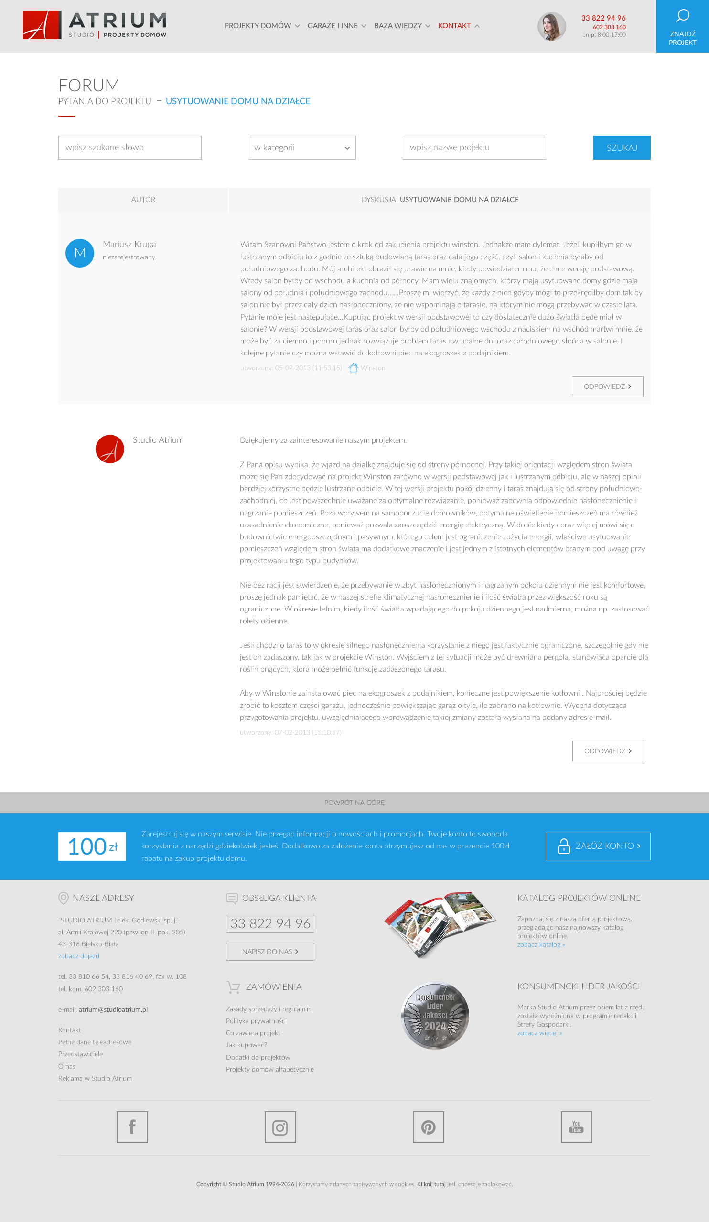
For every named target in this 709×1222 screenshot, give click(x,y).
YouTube (576, 1127)
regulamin (296, 1009)
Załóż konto (605, 846)
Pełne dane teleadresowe (94, 1042)
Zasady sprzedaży (251, 1009)
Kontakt (454, 26)
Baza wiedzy (398, 26)
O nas (66, 1066)
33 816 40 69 (132, 977)
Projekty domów (258, 26)
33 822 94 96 (603, 18)
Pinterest (428, 1127)
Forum (89, 86)
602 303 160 (609, 27)
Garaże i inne (333, 26)
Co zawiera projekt (253, 1033)
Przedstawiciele (80, 1054)
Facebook (132, 1127)
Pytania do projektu (104, 101)
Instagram (280, 1127)
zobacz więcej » (539, 1033)
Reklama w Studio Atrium (95, 1078)
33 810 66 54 (89, 977)
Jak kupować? (246, 1045)
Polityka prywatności (256, 1021)
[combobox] (302, 148)
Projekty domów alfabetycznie (270, 1069)
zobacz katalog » (541, 945)
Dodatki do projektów (258, 1057)
